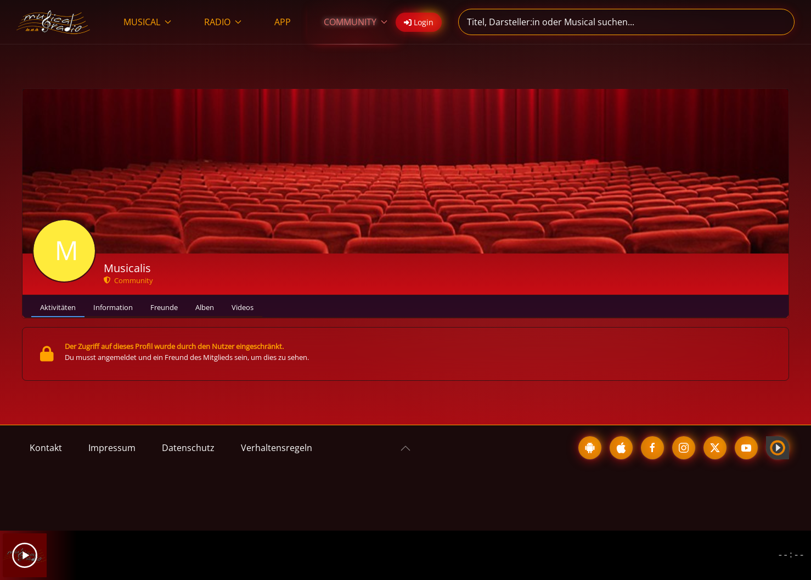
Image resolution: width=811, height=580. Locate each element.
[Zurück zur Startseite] (53, 22)
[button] (405, 448)
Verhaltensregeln (276, 448)
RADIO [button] (222, 22)
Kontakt (46, 448)
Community (128, 280)
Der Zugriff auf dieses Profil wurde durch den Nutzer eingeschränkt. (174, 346)
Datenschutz (188, 448)
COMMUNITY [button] (355, 22)
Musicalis (127, 268)
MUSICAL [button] (147, 22)
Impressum (112, 448)
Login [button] (418, 22)
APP (282, 22)
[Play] (25, 555)
